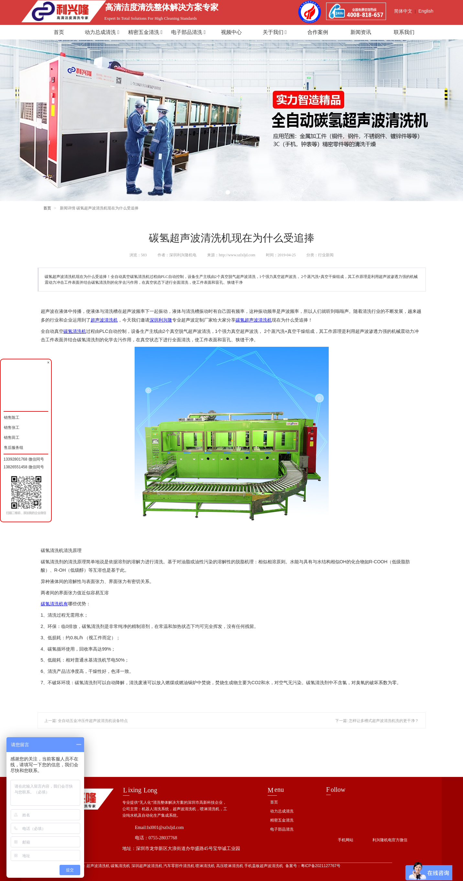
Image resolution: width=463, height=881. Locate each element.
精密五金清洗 (145, 32)
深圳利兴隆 (160, 320)
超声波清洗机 (104, 320)
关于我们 (275, 32)
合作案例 (317, 32)
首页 (59, 32)
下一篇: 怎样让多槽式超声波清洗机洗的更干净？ (377, 720)
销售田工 (11, 437)
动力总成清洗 (102, 32)
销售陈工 (11, 417)
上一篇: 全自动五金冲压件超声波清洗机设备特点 (86, 720)
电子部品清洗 (188, 32)
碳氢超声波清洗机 (254, 320)
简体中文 (403, 11)
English (425, 11)
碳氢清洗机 (74, 331)
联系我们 (404, 32)
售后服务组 (13, 447)
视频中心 (231, 32)
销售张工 (11, 427)
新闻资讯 (360, 32)
